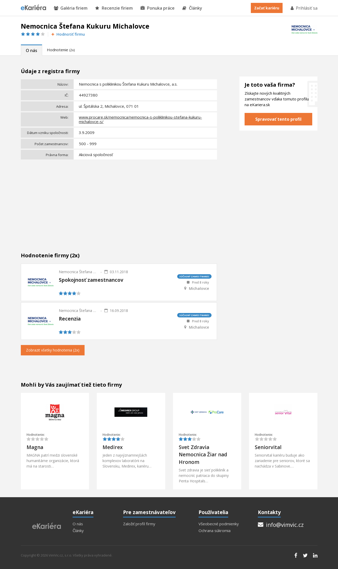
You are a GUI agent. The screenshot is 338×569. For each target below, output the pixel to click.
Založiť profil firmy (139, 524)
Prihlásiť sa (303, 8)
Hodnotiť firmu (68, 34)
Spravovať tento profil (278, 119)
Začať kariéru (266, 7)
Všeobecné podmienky (219, 524)
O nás (31, 50)
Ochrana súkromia (215, 530)
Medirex (113, 447)
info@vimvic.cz (281, 525)
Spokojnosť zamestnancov (91, 280)
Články (192, 8)
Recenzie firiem (114, 8)
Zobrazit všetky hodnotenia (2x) (52, 350)
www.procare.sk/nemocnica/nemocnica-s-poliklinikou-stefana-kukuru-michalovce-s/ (140, 119)
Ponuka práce (158, 8)
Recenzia (70, 318)
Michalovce (199, 288)
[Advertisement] (119, 200)
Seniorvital (268, 447)
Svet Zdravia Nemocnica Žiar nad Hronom (203, 454)
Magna (35, 447)
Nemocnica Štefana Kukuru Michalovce (78, 271)
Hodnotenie (61, 49)
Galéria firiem (70, 8)
